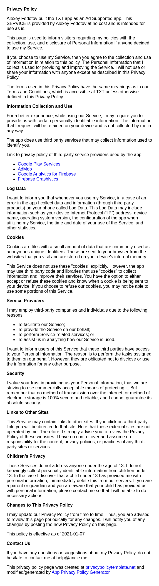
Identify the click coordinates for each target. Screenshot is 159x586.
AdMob (25, 169)
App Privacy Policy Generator (81, 572)
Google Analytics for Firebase (47, 174)
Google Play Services (39, 164)
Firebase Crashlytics (38, 179)
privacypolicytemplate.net (111, 567)
